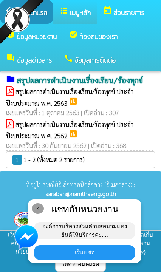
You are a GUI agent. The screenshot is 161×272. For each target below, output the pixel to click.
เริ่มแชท (85, 252)
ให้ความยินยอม (80, 263)
